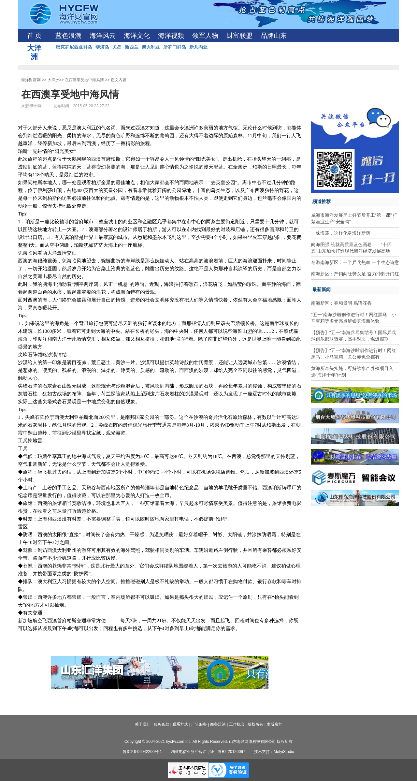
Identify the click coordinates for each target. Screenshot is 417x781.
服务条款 (161, 724)
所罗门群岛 (174, 47)
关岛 (117, 47)
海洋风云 (103, 35)
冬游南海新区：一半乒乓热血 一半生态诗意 (355, 262)
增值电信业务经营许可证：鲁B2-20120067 (208, 751)
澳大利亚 (151, 47)
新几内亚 (198, 47)
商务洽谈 (218, 724)
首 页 (34, 35)
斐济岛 (102, 47)
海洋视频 (171, 35)
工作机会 (237, 724)
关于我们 (143, 724)
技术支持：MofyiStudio (274, 751)
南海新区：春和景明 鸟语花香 (341, 303)
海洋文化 (137, 35)
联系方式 (180, 724)
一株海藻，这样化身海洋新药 (340, 233)
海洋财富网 (31, 80)
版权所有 (255, 724)
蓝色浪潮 (68, 35)
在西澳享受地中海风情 (84, 80)
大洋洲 (53, 80)
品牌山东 (274, 35)
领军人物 (205, 35)
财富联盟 (239, 35)
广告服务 (199, 724)
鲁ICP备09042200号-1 (142, 751)
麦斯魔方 (274, 724)
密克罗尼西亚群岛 (74, 47)
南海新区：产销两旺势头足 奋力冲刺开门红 (355, 273)
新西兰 (131, 47)
